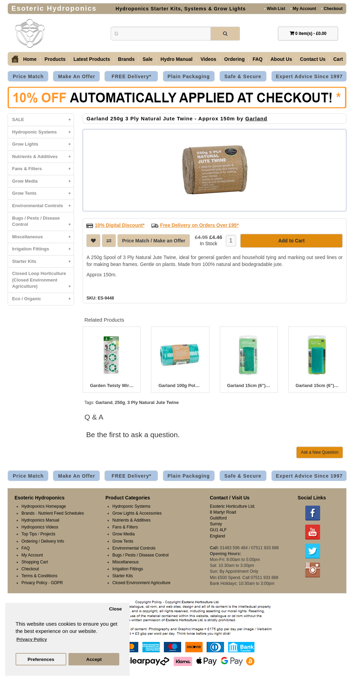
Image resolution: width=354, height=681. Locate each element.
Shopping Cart (34, 562)
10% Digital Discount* (120, 225)
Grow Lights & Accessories (137, 513)
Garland (256, 118)
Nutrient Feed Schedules (61, 513)
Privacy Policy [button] (32, 639)
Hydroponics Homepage (43, 506)
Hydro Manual (176, 59)
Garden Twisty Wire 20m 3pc (111, 385)
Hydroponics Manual (40, 520)
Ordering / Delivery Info (42, 541)
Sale (148, 59)
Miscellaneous (43, 237)
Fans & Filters (43, 169)
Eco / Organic (43, 299)
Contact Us (313, 59)
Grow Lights (43, 144)
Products (55, 59)
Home (30, 59)
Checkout (332, 8)
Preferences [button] (41, 659)
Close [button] (115, 608)
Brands (126, 59)
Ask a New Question (319, 452)
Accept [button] (94, 659)
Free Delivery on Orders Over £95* (199, 225)
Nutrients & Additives (43, 157)
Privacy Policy (34, 582)
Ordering (234, 59)
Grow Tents (43, 193)
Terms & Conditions (39, 575)
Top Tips (29, 534)
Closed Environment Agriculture (141, 582)
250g (120, 402)
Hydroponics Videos (39, 527)
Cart (338, 59)
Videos (208, 59)
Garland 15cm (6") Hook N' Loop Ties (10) (249, 385)
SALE (43, 120)
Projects (47, 534)
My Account (303, 8)
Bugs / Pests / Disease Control (43, 223)
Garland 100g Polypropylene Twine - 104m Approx (180, 385)
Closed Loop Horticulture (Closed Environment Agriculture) (43, 282)
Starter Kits (43, 262)
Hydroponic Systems (43, 132)
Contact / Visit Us (230, 497)
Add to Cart (291, 240)
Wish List (274, 8)
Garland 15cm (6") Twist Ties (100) (317, 385)
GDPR (57, 582)
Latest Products (91, 59)
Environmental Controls (43, 206)
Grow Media (43, 181)
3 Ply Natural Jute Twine (153, 402)
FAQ (258, 59)
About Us (281, 59)
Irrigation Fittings (43, 249)
